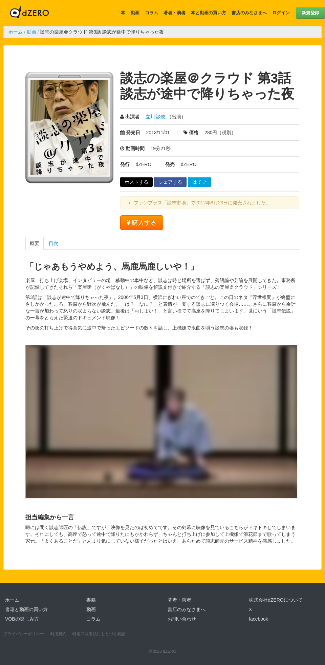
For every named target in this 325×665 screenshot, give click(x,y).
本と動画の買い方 (208, 12)
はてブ (199, 182)
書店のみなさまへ (249, 12)
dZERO (29, 13)
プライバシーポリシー (23, 633)
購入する (141, 222)
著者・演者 (175, 12)
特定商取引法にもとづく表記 (98, 633)
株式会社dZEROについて (276, 600)
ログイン (281, 12)
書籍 (91, 600)
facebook (258, 619)
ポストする (136, 182)
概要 (34, 243)
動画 (135, 12)
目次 (53, 243)
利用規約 (58, 633)
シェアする (170, 182)
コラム (151, 12)
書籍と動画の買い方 (26, 609)
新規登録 (310, 12)
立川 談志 (156, 116)
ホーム (15, 32)
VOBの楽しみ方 (22, 619)
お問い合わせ (182, 619)
